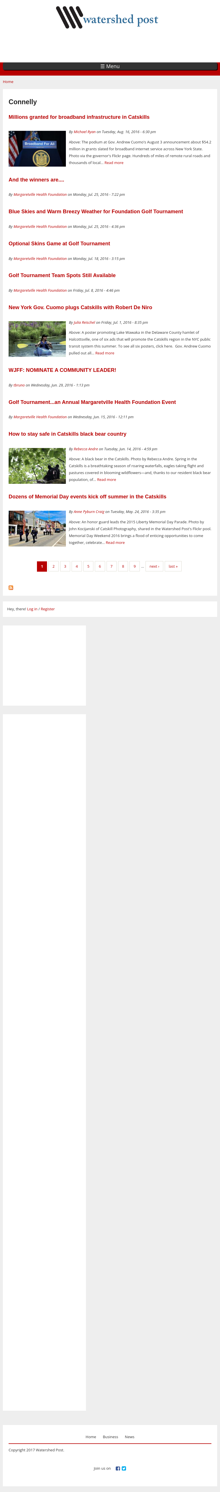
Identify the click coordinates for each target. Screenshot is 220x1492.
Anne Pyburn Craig (89, 511)
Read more (114, 162)
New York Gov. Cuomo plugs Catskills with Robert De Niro (80, 307)
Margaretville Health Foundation (40, 194)
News (129, 1436)
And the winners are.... (36, 180)
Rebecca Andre (86, 448)
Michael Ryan (85, 131)
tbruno (19, 385)
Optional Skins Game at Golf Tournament (59, 243)
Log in (32, 608)
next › (154, 566)
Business (110, 1436)
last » (173, 566)
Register (48, 608)
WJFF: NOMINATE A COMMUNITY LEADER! (62, 370)
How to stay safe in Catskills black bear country (67, 434)
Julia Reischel (84, 322)
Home (8, 81)
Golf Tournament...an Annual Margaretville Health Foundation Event (92, 402)
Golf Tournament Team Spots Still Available (62, 275)
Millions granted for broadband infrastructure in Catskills (79, 117)
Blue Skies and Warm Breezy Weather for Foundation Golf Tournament (96, 211)
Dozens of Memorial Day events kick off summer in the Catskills (87, 497)
